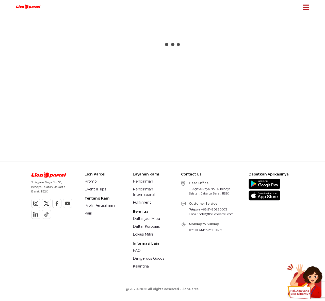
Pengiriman (143, 181)
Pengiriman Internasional (144, 192)
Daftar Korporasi (146, 226)
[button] (28, 7)
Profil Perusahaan (100, 205)
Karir (88, 213)
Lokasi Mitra (143, 234)
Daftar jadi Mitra (146, 218)
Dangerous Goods (148, 258)
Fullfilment (142, 202)
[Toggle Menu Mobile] (306, 7)
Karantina (141, 266)
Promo (91, 181)
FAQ (136, 250)
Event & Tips (95, 189)
